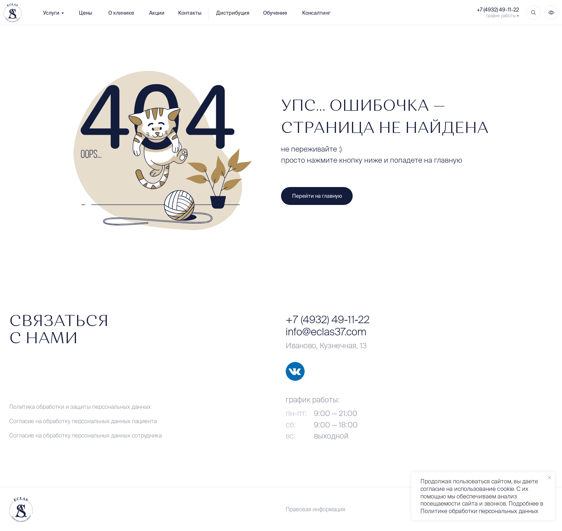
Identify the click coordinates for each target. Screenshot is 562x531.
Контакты (189, 13)
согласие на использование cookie (467, 488)
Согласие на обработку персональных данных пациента (83, 421)
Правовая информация (315, 509)
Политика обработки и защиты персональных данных (80, 406)
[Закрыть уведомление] (549, 477)
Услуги (51, 13)
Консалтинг (316, 13)
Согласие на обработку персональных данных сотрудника (85, 435)
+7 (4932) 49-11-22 (498, 10)
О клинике (121, 13)
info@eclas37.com (326, 332)
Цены (85, 13)
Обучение (275, 13)
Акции (157, 13)
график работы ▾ (502, 15)
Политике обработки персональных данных (479, 511)
